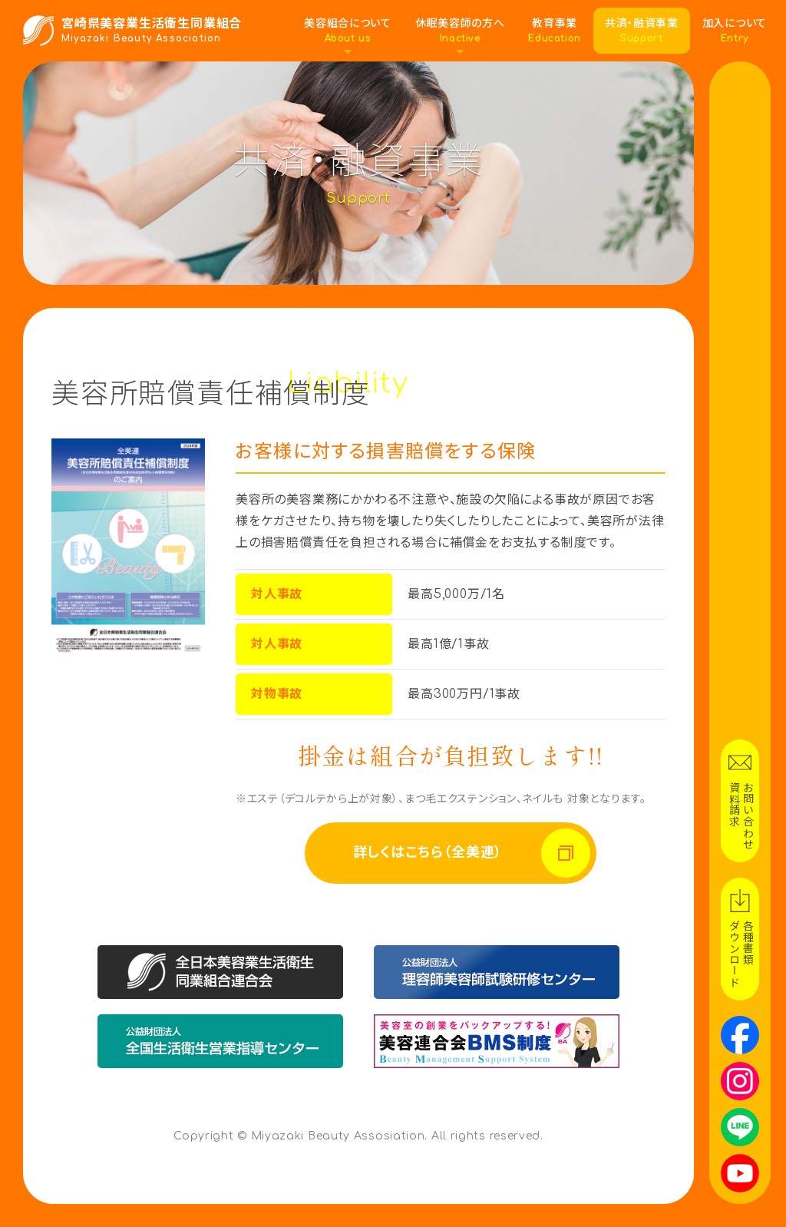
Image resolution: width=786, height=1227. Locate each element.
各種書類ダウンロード (740, 953)
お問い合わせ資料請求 (740, 815)
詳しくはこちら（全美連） (429, 852)
